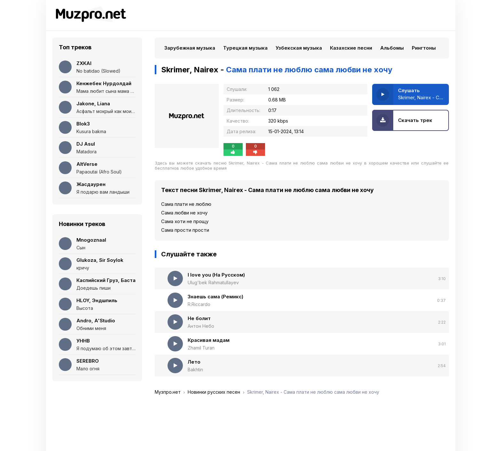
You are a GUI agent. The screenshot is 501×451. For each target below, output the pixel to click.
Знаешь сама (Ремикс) (215, 297)
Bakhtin (195, 369)
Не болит (199, 318)
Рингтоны (424, 48)
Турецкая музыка (245, 48)
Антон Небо (201, 326)
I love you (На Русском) (216, 275)
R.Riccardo (199, 304)
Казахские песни (351, 48)
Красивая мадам (209, 340)
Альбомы (392, 48)
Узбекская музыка (299, 48)
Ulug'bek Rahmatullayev (213, 282)
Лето (194, 362)
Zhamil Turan (201, 347)
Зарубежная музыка (189, 48)
